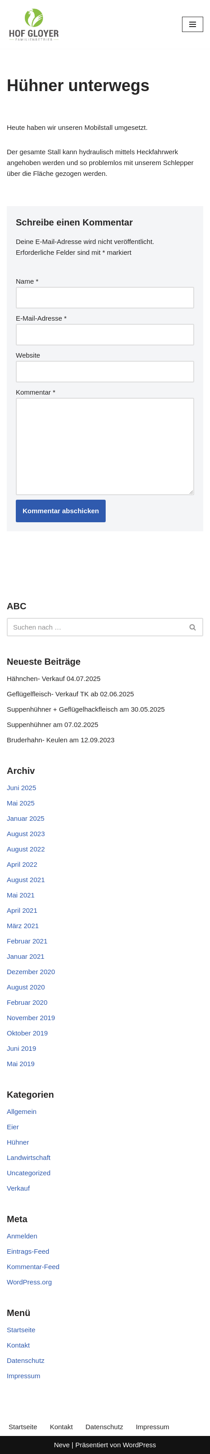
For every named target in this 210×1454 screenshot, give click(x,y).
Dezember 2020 (31, 971)
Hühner (18, 1142)
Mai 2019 (21, 1063)
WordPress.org (29, 1282)
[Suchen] (95, 627)
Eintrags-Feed (28, 1251)
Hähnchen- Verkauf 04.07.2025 (54, 678)
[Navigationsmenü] (192, 24)
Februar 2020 (27, 1002)
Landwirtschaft (29, 1157)
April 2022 (22, 864)
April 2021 (22, 910)
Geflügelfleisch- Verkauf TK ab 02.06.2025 (70, 694)
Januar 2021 (25, 956)
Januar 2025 (25, 818)
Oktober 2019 (27, 1033)
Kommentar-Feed (33, 1266)
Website (28, 355)
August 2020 (26, 987)
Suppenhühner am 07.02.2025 (52, 724)
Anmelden (22, 1236)
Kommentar (36, 392)
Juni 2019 (21, 1048)
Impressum (23, 1376)
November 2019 (31, 1017)
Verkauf (18, 1188)
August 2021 (26, 879)
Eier (13, 1127)
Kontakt (18, 1345)
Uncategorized (29, 1173)
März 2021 (23, 925)
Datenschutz (25, 1360)
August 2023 (26, 833)
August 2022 (26, 849)
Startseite (21, 1330)
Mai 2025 (21, 803)
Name (27, 281)
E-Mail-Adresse (41, 318)
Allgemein (22, 1111)
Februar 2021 (27, 941)
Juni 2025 (21, 787)
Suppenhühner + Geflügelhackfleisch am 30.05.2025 (86, 709)
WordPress (139, 1445)
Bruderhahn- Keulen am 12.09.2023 (61, 740)
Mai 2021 (21, 895)
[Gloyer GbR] (34, 24)
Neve (62, 1445)
